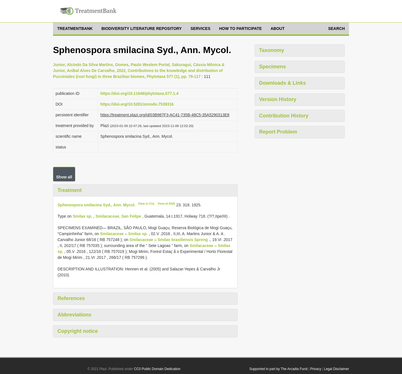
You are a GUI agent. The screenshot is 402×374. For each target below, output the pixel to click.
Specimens (272, 66)
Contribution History (283, 116)
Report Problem (278, 132)
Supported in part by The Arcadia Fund (278, 369)
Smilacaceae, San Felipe (118, 216)
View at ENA (166, 203)
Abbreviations (74, 315)
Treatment (70, 190)
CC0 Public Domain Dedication (157, 369)
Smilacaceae (112, 233)
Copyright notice (78, 331)
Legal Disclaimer (336, 369)
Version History (277, 99)
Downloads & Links (282, 83)
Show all (64, 177)
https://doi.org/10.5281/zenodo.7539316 (137, 104)
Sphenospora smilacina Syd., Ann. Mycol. (96, 204)
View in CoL (146, 203)
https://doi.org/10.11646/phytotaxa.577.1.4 (139, 93)
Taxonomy (271, 50)
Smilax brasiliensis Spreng (183, 239)
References (71, 298)
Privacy (315, 369)
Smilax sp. (82, 216)
